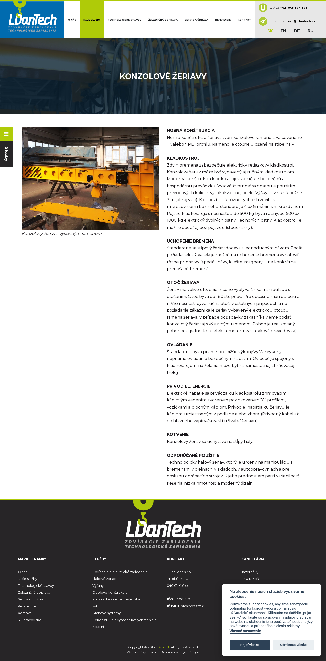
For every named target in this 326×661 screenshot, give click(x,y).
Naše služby (91, 19)
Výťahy (98, 585)
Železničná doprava (163, 19)
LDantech (163, 647)
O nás (72, 19)
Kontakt (244, 19)
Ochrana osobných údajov (179, 652)
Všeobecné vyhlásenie (142, 652)
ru (311, 30)
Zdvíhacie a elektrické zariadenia (119, 572)
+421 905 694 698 (293, 7)
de (297, 30)
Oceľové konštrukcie (110, 592)
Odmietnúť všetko (293, 645)
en (283, 30)
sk (270, 30)
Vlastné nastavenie (245, 631)
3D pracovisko (30, 620)
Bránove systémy (106, 613)
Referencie (223, 19)
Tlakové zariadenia (108, 579)
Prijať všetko (249, 645)
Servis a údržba (196, 19)
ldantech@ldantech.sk (297, 21)
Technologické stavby (124, 19)
